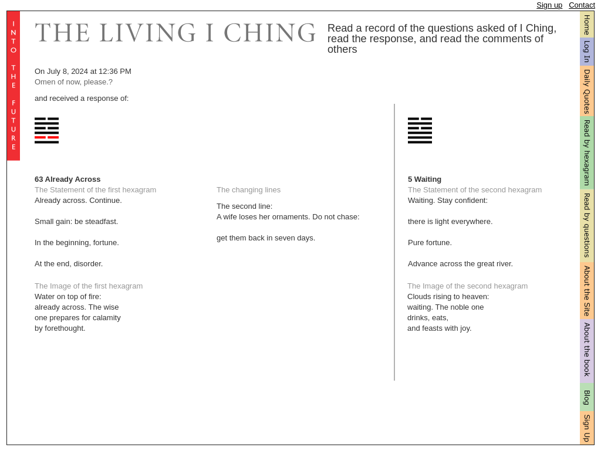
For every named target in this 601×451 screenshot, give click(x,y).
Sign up (549, 5)
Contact (582, 5)
